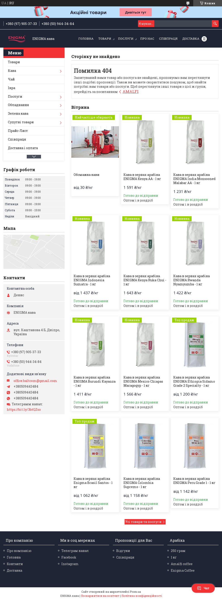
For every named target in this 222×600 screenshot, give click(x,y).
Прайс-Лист (18, 131)
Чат (203, 588)
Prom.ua (135, 591)
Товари (104, 38)
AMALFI (130, 91)
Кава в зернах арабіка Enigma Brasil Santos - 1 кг (93, 483)
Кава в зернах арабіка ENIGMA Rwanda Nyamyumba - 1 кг (191, 280)
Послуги (125, 38)
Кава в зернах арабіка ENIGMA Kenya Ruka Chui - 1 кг (144, 280)
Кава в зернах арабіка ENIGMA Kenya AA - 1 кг (142, 177)
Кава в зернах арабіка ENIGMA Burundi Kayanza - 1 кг (95, 381)
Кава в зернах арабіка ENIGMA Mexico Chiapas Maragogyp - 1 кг (143, 381)
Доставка (190, 38)
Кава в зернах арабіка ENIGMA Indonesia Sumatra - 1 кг (92, 280)
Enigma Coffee (183, 570)
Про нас (147, 38)
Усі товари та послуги (143, 522)
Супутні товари (21, 122)
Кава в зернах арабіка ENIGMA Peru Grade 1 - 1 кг (194, 481)
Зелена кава (18, 113)
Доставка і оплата (23, 148)
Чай (11, 79)
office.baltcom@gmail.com (35, 381)
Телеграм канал (75, 551)
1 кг (174, 557)
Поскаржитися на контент (100, 596)
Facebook (68, 557)
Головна (86, 38)
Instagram (70, 564)
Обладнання (18, 105)
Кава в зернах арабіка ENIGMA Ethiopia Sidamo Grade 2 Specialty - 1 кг (194, 381)
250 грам (178, 551)
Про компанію (19, 551)
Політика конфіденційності (141, 596)
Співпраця (168, 38)
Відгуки (123, 551)
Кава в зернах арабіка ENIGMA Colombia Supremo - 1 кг (141, 483)
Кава (12, 70)
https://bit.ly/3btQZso (24, 410)
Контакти (15, 564)
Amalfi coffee (182, 564)
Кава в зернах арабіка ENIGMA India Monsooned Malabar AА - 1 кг (194, 179)
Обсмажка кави (86, 175)
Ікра (11, 88)
